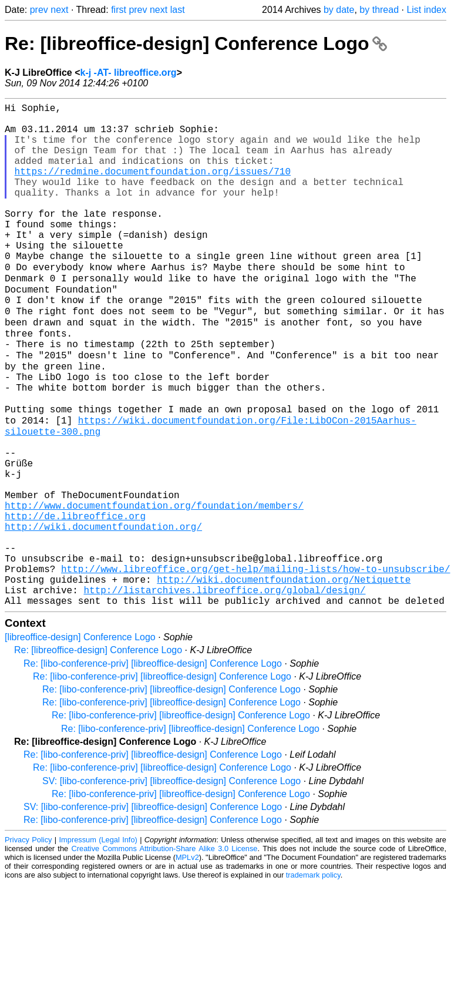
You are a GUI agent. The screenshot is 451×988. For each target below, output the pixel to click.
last (177, 10)
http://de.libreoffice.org (75, 600)
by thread (379, 10)
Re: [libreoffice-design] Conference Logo (196, 43)
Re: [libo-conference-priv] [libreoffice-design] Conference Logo (152, 767)
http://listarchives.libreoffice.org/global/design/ (224, 691)
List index (426, 10)
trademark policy (313, 978)
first (118, 10)
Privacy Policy (28, 943)
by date (339, 10)
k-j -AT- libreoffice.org (128, 73)
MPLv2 (187, 961)
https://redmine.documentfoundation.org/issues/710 (153, 187)
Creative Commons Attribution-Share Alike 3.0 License (165, 952)
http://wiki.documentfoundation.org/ (103, 613)
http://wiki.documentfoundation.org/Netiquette (283, 678)
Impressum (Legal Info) (98, 943)
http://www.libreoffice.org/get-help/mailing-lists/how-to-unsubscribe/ (255, 665)
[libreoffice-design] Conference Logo (80, 741)
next (59, 10)
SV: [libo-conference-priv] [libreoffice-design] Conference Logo (171, 885)
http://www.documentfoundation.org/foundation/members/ (154, 588)
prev (39, 10)
